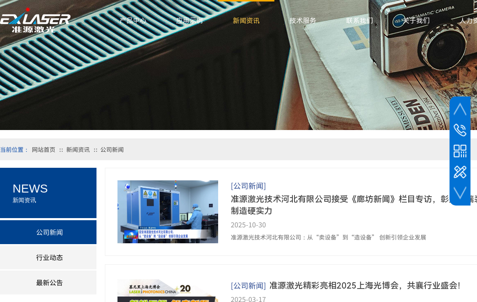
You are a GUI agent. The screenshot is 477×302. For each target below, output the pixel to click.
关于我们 (416, 21)
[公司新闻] (248, 185)
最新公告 (49, 282)
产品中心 (133, 21)
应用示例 (189, 21)
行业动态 (49, 257)
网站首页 (43, 149)
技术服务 (302, 21)
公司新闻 (112, 149)
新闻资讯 (78, 149)
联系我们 (359, 21)
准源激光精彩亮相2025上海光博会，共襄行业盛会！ (367, 286)
